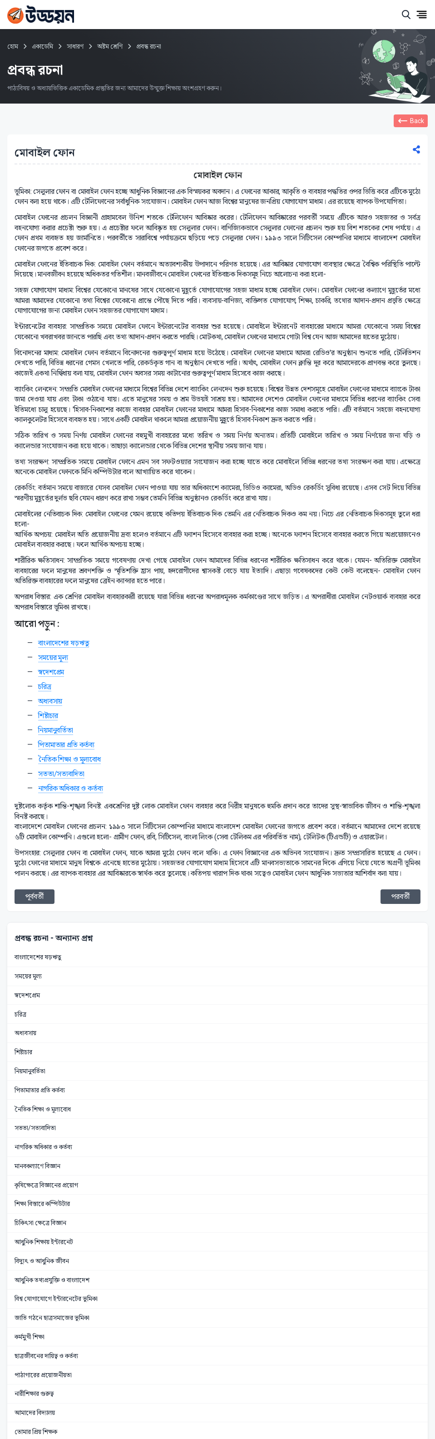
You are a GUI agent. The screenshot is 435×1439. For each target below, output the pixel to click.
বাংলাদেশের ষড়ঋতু (63, 643)
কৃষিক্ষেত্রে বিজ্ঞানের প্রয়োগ (46, 1185)
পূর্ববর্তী (34, 896)
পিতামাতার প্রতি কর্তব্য (66, 744)
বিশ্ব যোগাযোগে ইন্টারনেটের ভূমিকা (56, 1298)
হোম (12, 46)
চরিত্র (44, 686)
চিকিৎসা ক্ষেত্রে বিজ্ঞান (40, 1222)
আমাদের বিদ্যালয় (35, 1412)
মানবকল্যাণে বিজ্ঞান (37, 1166)
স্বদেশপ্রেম (51, 672)
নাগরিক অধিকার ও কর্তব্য (70, 788)
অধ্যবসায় (50, 701)
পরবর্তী (400, 896)
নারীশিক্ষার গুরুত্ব (34, 1393)
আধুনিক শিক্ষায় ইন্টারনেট (44, 1241)
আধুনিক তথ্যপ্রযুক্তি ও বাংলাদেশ (52, 1280)
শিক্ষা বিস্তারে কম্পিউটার (42, 1203)
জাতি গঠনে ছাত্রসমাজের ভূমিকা (52, 1317)
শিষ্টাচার (48, 715)
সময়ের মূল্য (53, 657)
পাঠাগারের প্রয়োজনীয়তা (43, 1375)
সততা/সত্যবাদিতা (61, 773)
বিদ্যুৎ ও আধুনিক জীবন (42, 1261)
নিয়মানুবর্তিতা (55, 730)
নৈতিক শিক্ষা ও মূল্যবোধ (69, 759)
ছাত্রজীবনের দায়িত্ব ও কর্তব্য (46, 1356)
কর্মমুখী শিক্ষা (29, 1336)
